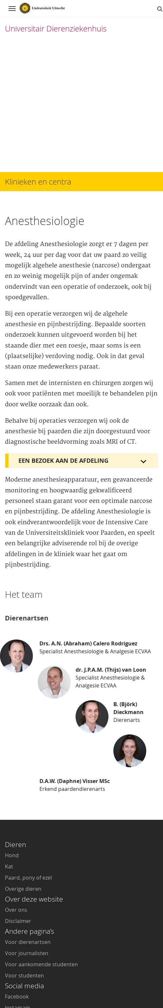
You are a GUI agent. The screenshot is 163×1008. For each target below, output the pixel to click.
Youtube (15, 917)
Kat (9, 764)
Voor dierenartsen (28, 840)
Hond (12, 753)
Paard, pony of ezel (28, 775)
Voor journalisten (26, 851)
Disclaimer (18, 819)
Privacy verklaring (133, 986)
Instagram (17, 905)
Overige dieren (23, 787)
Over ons (16, 808)
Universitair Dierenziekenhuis (55, 28)
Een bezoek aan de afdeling (63, 351)
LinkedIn (15, 928)
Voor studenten (24, 873)
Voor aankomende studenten (41, 862)
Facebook (17, 894)
